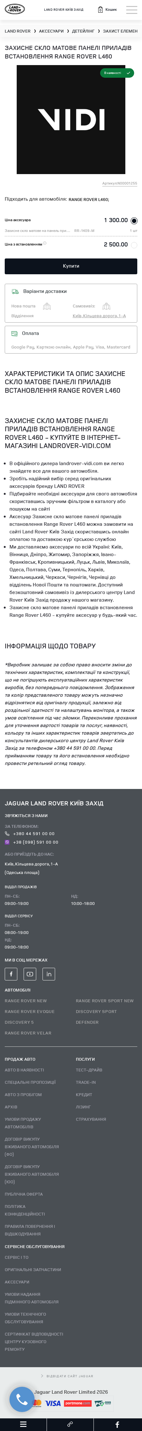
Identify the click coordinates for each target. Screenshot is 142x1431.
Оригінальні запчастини (33, 1269)
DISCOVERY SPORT (96, 1011)
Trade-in (86, 1082)
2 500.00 (116, 244)
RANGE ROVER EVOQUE (30, 1011)
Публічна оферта (24, 1194)
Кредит (84, 1094)
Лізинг (83, 1107)
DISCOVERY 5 (19, 1022)
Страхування (91, 1119)
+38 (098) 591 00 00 (32, 842)
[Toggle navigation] (131, 10)
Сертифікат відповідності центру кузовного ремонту (34, 1341)
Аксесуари (17, 1282)
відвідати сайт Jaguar (67, 1376)
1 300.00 (116, 219)
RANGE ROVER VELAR (28, 1033)
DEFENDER (87, 1022)
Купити (71, 265)
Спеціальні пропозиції (30, 1082)
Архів (11, 1107)
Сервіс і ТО (16, 1257)
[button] (107, 9)
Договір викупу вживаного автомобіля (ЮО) (32, 1174)
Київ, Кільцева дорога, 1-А (99, 315)
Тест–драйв (89, 1070)
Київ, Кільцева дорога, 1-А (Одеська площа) (31, 868)
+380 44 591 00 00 (30, 833)
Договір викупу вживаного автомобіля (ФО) (32, 1146)
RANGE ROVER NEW (26, 1000)
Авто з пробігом (23, 1094)
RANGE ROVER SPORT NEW (105, 1000)
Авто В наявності (24, 1070)
